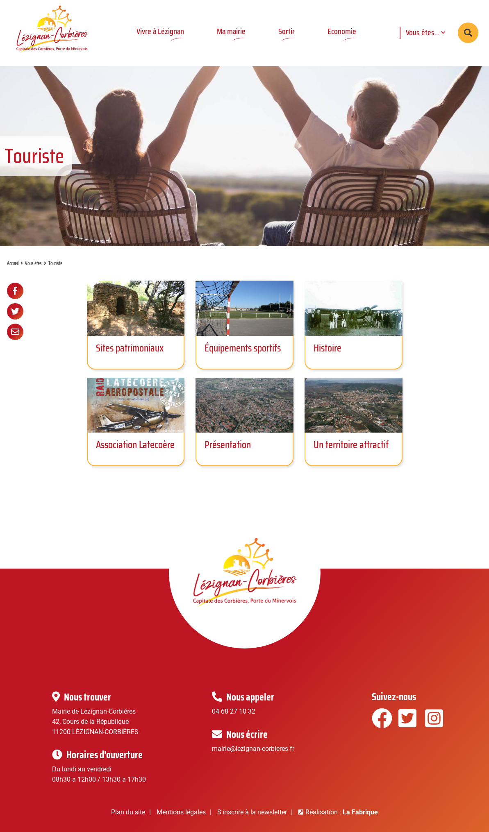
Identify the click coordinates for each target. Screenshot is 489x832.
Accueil (12, 263)
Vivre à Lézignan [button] (160, 31)
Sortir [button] (286, 31)
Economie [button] (342, 31)
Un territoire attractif (351, 445)
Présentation (228, 445)
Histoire (327, 348)
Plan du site (128, 812)
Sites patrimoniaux (130, 348)
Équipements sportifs (243, 348)
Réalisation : (341, 812)
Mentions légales (181, 812)
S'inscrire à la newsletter (252, 812)
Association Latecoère (135, 445)
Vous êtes (33, 263)
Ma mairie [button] (231, 31)
